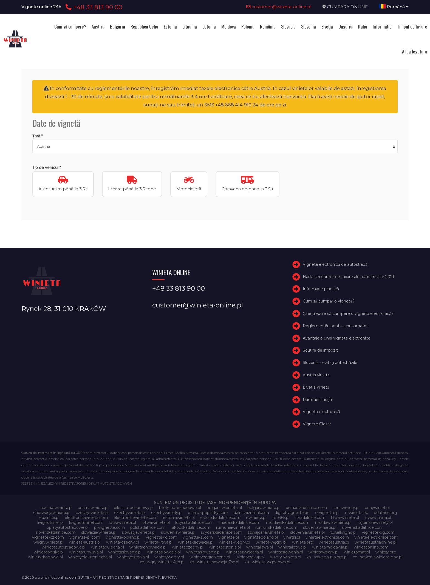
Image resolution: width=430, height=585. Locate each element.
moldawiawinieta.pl (333, 522)
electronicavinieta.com (86, 517)
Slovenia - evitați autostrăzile (330, 362)
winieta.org (302, 542)
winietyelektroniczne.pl (90, 557)
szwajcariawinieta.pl (266, 532)
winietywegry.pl (169, 557)
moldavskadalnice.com (288, 522)
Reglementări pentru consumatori (336, 325)
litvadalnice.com (310, 517)
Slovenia (308, 26)
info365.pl (280, 517)
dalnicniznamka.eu (251, 512)
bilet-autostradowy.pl (134, 507)
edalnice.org (385, 512)
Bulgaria (117, 26)
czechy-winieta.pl (92, 512)
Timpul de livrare (412, 26)
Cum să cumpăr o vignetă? (329, 301)
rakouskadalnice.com (191, 527)
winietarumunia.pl (86, 552)
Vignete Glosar (317, 424)
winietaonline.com (371, 547)
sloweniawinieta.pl (178, 532)
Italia (362, 26)
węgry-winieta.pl (285, 557)
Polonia (247, 26)
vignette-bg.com (378, 532)
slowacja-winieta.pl (98, 532)
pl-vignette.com (109, 527)
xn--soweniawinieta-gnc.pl (377, 557)
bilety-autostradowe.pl (180, 507)
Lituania (189, 26)
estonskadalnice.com (220, 517)
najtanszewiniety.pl (375, 522)
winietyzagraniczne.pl (209, 557)
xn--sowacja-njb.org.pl (327, 557)
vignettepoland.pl (261, 537)
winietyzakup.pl (250, 557)
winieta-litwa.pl (158, 542)
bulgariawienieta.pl (224, 507)
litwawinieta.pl (377, 517)
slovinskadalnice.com (56, 532)
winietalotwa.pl (292, 547)
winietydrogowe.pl (45, 557)
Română (394, 6)
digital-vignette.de (292, 512)
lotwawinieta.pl (156, 522)
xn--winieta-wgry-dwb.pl (267, 561)
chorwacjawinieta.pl (51, 512)
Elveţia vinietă (316, 387)
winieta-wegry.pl (234, 542)
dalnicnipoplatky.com (208, 512)
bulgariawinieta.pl (263, 507)
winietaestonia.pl (225, 547)
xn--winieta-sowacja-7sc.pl (214, 561)
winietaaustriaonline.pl (376, 542)
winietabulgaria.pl (107, 547)
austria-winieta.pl (56, 507)
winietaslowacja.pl (164, 552)
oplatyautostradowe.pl (68, 527)
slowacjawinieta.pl (138, 532)
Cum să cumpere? (70, 26)
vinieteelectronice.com (376, 537)
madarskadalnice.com (240, 522)
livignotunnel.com (86, 522)
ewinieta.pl (256, 517)
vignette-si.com (198, 537)
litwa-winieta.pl (345, 517)
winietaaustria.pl (334, 542)
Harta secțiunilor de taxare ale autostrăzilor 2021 (348, 276)
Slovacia (288, 26)
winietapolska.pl (49, 552)
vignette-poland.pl (123, 537)
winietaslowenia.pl (203, 552)
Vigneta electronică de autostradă (335, 264)
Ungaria (345, 26)
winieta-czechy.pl (122, 542)
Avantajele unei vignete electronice (336, 338)
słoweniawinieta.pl (307, 532)
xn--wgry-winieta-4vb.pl (162, 561)
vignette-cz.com (48, 537)
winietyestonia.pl (133, 557)
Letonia (209, 26)
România (268, 26)
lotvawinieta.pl (122, 522)
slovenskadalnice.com (362, 527)
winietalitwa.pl (259, 547)
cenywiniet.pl (377, 507)
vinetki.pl (291, 537)
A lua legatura (414, 51)
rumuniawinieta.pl (233, 527)
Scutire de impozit (320, 350)
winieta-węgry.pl (271, 542)
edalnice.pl (49, 517)
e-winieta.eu (356, 512)
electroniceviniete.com (135, 517)
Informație (382, 26)
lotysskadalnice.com (194, 522)
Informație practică (321, 289)
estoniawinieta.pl (179, 517)
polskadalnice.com (147, 527)
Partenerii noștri (318, 399)
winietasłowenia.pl (285, 552)
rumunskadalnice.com (276, 527)
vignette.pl (228, 537)
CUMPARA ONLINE (347, 6)
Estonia (170, 26)
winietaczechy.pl (187, 547)
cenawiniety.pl (345, 507)
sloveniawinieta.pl (319, 527)
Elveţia (327, 26)
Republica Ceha (144, 26)
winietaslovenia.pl (125, 552)
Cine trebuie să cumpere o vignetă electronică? (348, 313)
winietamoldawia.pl (330, 547)
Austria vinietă (316, 374)
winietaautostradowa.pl (64, 547)
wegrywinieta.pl (48, 542)
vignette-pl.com (84, 537)
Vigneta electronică (321, 411)
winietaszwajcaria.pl (244, 552)
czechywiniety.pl (166, 512)
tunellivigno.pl (343, 532)
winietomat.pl (357, 552)
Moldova (228, 26)
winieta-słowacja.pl (195, 542)
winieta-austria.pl (85, 542)
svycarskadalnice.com (221, 532)
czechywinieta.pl (130, 512)
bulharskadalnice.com (306, 507)
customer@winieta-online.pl (279, 6)
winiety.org (385, 552)
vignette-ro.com (161, 537)
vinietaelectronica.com (327, 537)
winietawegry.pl (323, 552)
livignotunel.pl (50, 522)
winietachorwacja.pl (147, 547)
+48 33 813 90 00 (93, 7)
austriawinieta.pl (93, 507)
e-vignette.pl (327, 512)
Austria (98, 26)
